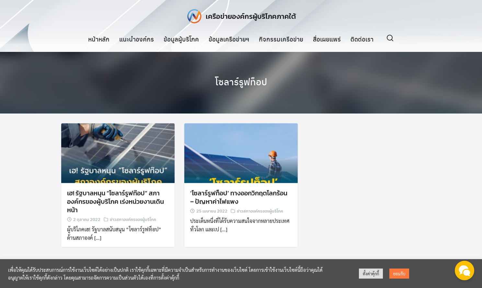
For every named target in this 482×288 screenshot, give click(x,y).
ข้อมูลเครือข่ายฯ (229, 38)
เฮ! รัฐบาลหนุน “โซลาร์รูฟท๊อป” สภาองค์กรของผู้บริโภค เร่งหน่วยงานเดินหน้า (115, 202)
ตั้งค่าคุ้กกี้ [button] (371, 273)
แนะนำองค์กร (136, 38)
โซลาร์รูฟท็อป (241, 81)
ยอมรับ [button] (399, 273)
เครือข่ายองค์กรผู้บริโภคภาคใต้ (250, 16)
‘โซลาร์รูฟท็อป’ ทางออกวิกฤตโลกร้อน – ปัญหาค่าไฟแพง (238, 198)
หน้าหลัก (98, 38)
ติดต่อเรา (361, 38)
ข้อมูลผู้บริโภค (181, 38)
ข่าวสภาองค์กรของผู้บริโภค (133, 220)
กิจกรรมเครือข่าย (281, 38)
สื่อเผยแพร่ (327, 38)
